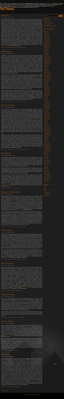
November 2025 (47, 40)
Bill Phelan (23, 277)
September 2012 (47, 163)
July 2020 (46, 49)
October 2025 (47, 42)
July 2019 (46, 66)
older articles (4, 390)
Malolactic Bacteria (7, 321)
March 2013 (46, 158)
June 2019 (46, 67)
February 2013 (47, 160)
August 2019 (46, 65)
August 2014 (46, 136)
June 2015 (46, 121)
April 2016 (46, 111)
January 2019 (47, 74)
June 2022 (46, 47)
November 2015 (47, 114)
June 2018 (46, 83)
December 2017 (47, 90)
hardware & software (14, 101)
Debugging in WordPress (17, 6)
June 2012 (46, 165)
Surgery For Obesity (7, 294)
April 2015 (46, 124)
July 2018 (46, 82)
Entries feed (46, 192)
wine (12, 350)
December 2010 (47, 181)
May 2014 (46, 138)
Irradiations (5, 15)
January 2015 (47, 128)
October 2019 (47, 62)
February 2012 (47, 171)
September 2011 (47, 178)
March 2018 (46, 86)
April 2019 (46, 70)
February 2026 (47, 36)
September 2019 (47, 63)
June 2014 (46, 137)
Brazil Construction (7, 263)
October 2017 (47, 92)
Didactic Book (5, 355)
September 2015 (47, 117)
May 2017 (46, 99)
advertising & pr (14, 47)
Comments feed (47, 193)
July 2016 (46, 110)
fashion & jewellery (14, 259)
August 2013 (46, 151)
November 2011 (47, 175)
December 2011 (47, 174)
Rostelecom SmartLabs (8, 105)
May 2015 (46, 123)
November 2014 (47, 131)
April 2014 (46, 140)
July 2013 (46, 153)
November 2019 (47, 60)
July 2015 (46, 120)
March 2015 (46, 126)
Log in (45, 191)
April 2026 (46, 33)
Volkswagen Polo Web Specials (11, 192)
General (6, 47)
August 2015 (46, 119)
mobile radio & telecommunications (17, 149)
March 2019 (46, 72)
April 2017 (46, 100)
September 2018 (47, 79)
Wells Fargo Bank (28, 326)
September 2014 (47, 134)
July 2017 (46, 96)
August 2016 (46, 109)
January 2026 (47, 38)
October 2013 (47, 148)
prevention (13, 317)
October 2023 (47, 43)
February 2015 (47, 127)
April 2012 (46, 168)
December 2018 (47, 76)
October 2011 (47, 177)
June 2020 (46, 50)
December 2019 (47, 59)
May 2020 (46, 52)
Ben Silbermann (24, 304)
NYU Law (13, 201)
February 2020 (47, 56)
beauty (12, 187)
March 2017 (46, 101)
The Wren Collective (5, 45)
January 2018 (47, 89)
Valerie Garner (6, 153)
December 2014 (47, 130)
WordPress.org (47, 195)
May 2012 (46, 167)
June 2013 (46, 154)
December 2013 (47, 146)
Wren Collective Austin (37, 77)
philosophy (13, 290)
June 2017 (46, 97)
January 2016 (47, 113)
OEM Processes (6, 52)
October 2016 (47, 107)
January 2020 (47, 57)
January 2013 (47, 161)
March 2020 (46, 55)
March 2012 (46, 170)
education (12, 386)
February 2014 (47, 143)
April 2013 (46, 157)
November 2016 (47, 106)
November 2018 (47, 77)
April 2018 (46, 84)
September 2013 (47, 150)
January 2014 (47, 144)
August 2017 (46, 94)
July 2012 (46, 164)
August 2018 (46, 80)
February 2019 (47, 73)
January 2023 (47, 46)
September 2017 (47, 93)
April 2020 (46, 53)
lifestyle (19, 259)
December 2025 (47, 39)
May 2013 (46, 156)
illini (3, 17)
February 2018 (47, 87)
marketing (19, 47)
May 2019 (46, 69)
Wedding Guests (6, 230)
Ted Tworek (6, 9)
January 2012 (47, 173)
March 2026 (46, 35)
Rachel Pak (38, 29)
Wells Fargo (30, 68)
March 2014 (46, 141)
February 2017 (47, 103)
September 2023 (47, 45)
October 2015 (47, 116)
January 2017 (47, 104)
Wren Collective (19, 209)
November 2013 (47, 147)
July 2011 (46, 180)
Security (16, 317)
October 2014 (47, 133)
